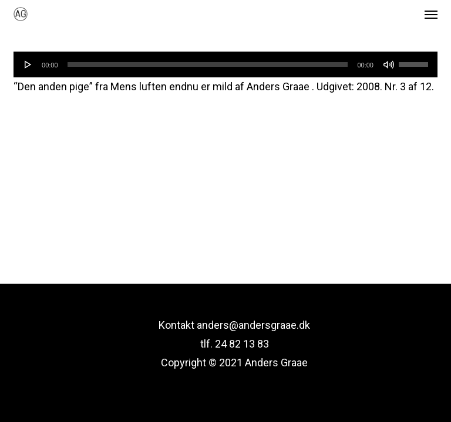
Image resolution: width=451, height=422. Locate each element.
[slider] (208, 64)
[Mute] (388, 64)
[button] (431, 14)
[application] (225, 64)
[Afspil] (28, 64)
